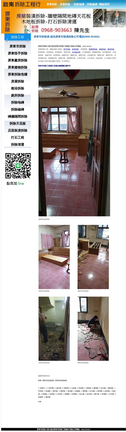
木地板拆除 (76, 52)
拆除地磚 (79, 4)
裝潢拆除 (75, 49)
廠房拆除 (111, 49)
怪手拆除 (67, 49)
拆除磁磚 (92, 4)
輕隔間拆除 (93, 49)
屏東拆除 (51, 4)
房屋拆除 (65, 4)
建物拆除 (102, 49)
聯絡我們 (104, 4)
